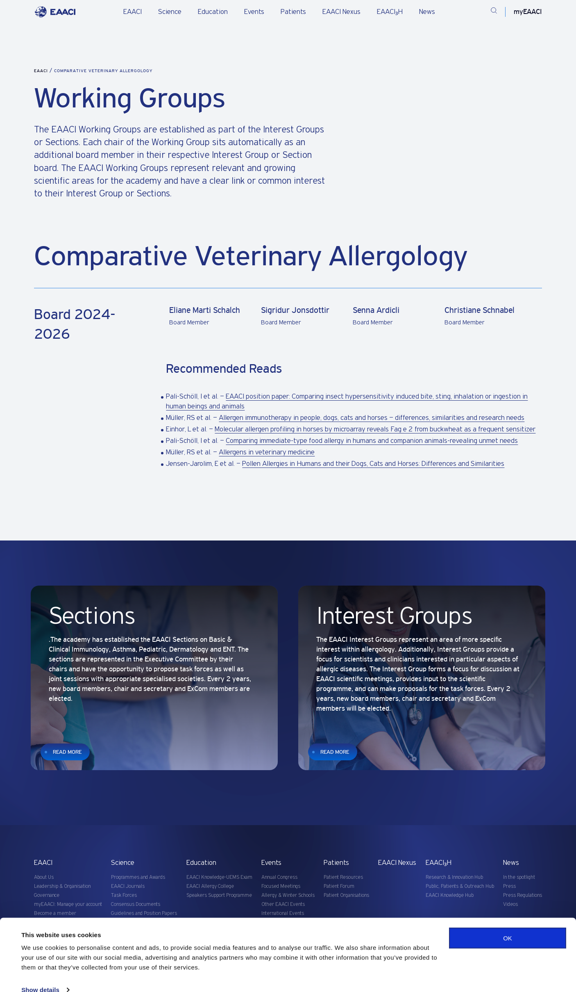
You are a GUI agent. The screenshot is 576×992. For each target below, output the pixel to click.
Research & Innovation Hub (454, 877)
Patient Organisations (346, 895)
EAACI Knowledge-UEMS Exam (219, 877)
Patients (293, 12)
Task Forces (124, 895)
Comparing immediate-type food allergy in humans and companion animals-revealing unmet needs (372, 441)
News (427, 12)
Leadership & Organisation (62, 886)
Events (254, 12)
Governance (46, 895)
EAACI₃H (390, 12)
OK (507, 924)
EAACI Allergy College (210, 886)
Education (213, 12)
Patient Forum (339, 886)
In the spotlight (519, 877)
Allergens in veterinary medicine (267, 452)
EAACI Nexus (341, 12)
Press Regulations (522, 895)
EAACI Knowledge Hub (450, 895)
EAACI (132, 12)
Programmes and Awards (138, 877)
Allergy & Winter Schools (288, 895)
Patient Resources (343, 877)
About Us (44, 877)
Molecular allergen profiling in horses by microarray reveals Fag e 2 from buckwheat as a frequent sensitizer (375, 429)
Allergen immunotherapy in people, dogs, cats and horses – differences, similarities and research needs (371, 418)
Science (169, 12)
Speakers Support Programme (219, 895)
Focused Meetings (280, 886)
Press (509, 886)
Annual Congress (279, 877)
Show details (40, 975)
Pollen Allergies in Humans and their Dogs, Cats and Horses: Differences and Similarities (373, 463)
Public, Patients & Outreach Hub (460, 886)
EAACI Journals (128, 886)
